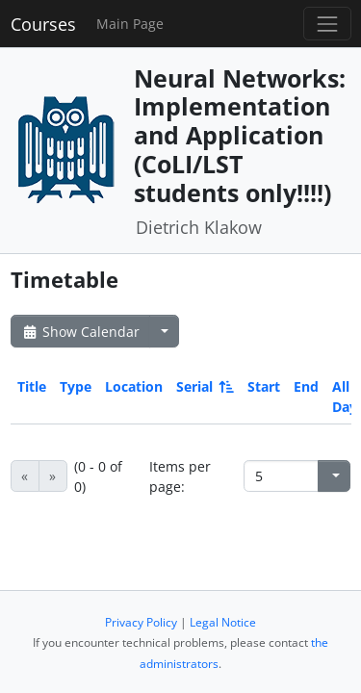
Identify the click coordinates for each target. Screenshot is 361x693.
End (306, 386)
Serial (203, 386)
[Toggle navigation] (326, 23)
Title (31, 386)
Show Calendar (80, 331)
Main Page (130, 23)
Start (263, 386)
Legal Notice (223, 622)
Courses (43, 24)
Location (134, 386)
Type (75, 386)
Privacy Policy (141, 622)
